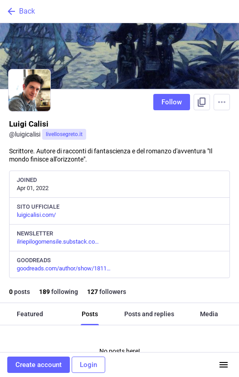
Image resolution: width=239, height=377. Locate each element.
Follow (171, 102)
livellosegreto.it (64, 134)
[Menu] (222, 102)
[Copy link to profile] (202, 102)
